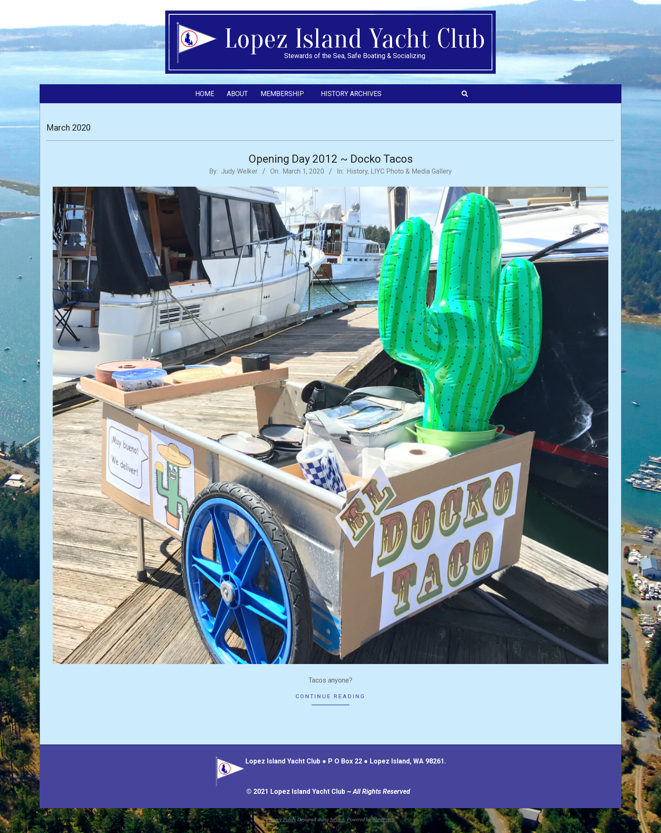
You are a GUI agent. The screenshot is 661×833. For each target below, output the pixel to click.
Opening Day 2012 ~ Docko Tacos (330, 159)
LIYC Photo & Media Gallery (411, 171)
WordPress (383, 819)
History (357, 171)
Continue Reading (330, 696)
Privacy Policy (281, 819)
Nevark (337, 819)
